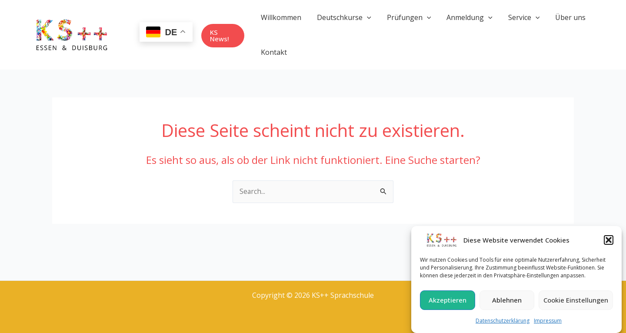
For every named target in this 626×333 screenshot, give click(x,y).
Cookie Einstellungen (575, 302)
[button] (608, 242)
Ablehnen (507, 302)
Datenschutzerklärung (502, 323)
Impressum (548, 323)
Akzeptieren (447, 302)
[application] (365, 17)
